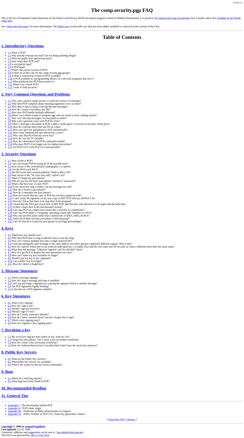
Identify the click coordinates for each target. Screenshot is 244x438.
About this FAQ (116, 419)
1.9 (9, 75)
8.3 (9, 364)
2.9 (9, 124)
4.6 (9, 249)
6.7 (9, 320)
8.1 (9, 359)
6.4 (9, 311)
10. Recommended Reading (23, 388)
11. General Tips (14, 396)
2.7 (9, 118)
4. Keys (7, 228)
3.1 (9, 160)
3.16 (10, 204)
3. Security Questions (18, 154)
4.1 (9, 235)
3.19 (10, 212)
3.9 (9, 183)
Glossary (131, 419)
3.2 (9, 163)
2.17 (10, 147)
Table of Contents (122, 37)
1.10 (10, 78)
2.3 (9, 106)
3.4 (9, 169)
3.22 (10, 221)
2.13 (10, 135)
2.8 (9, 121)
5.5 (9, 289)
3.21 (10, 218)
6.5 (9, 314)
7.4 (9, 345)
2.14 (10, 138)
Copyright (7, 426)
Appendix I (13, 405)
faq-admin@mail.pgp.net (70, 432)
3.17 (10, 207)
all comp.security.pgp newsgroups (172, 18)
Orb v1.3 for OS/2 (40, 435)
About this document (17, 26)
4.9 (9, 258)
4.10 (10, 261)
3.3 (9, 166)
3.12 (10, 192)
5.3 (9, 283)
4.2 (9, 238)
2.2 (9, 103)
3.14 (10, 198)
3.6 (9, 175)
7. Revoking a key (15, 330)
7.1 (9, 336)
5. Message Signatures (19, 271)
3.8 (9, 181)
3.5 (9, 172)
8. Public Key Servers (19, 352)
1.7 (9, 70)
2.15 (10, 141)
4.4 (9, 243)
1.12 (10, 84)
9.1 (9, 378)
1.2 (9, 55)
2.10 (10, 126)
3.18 (10, 209)
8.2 (9, 361)
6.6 (9, 317)
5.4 (9, 286)
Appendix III (14, 411)
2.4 (9, 109)
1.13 (10, 87)
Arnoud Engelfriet (35, 426)
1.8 (9, 72)
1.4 (9, 61)
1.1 (9, 52)
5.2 (9, 280)
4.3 (9, 240)
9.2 (9, 381)
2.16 (10, 144)
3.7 (9, 178)
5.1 (9, 277)
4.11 (10, 264)
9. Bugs (7, 371)
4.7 (9, 252)
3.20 (10, 215)
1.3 (9, 58)
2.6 (9, 115)
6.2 (9, 305)
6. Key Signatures (15, 296)
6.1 (9, 302)
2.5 (9, 112)
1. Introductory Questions (22, 46)
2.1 (9, 100)
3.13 (10, 195)
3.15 (10, 201)
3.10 (10, 186)
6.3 (9, 308)
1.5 (9, 64)
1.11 (10, 81)
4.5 (9, 246)
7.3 (9, 342)
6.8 (9, 323)
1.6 (9, 67)
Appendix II (14, 408)
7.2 (9, 339)
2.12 (10, 132)
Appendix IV (14, 414)
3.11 (10, 189)
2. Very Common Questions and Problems (35, 94)
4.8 (9, 255)
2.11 (10, 129)
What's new (63, 26)
